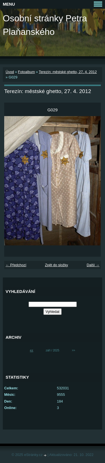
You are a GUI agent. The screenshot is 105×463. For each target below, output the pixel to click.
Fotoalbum (26, 72)
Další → (93, 265)
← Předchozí (16, 265)
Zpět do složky (56, 265)
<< (31, 350)
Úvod (10, 72)
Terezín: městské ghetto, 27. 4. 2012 (68, 72)
